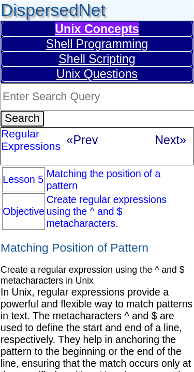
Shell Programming (97, 44)
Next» (170, 140)
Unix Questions (97, 74)
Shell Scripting (96, 59)
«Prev (82, 140)
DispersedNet (53, 10)
